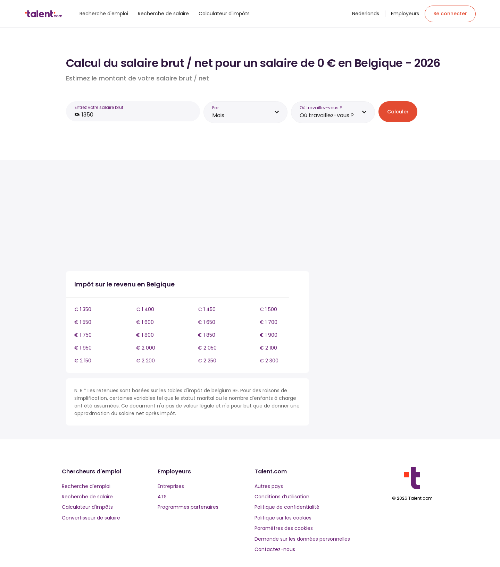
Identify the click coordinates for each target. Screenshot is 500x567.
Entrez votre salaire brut (99, 107)
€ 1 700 (268, 322)
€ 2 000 (145, 347)
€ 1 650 (206, 322)
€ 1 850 (206, 335)
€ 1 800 (145, 335)
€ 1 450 (207, 309)
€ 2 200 (145, 360)
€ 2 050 (207, 347)
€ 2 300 (269, 360)
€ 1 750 (83, 335)
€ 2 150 (82, 360)
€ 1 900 (268, 335)
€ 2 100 (268, 347)
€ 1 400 (145, 309)
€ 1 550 (82, 322)
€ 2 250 (207, 360)
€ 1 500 (268, 309)
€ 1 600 (145, 322)
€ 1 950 (83, 347)
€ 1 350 (82, 309)
